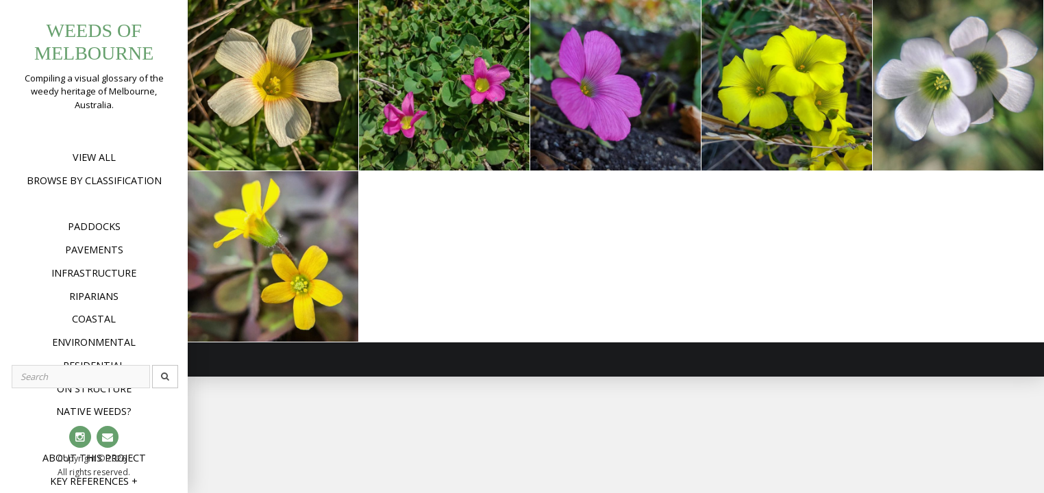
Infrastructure (93, 272)
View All (94, 157)
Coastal (94, 318)
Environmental (94, 342)
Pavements (94, 249)
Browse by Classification (94, 180)
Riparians (94, 296)
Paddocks (94, 226)
